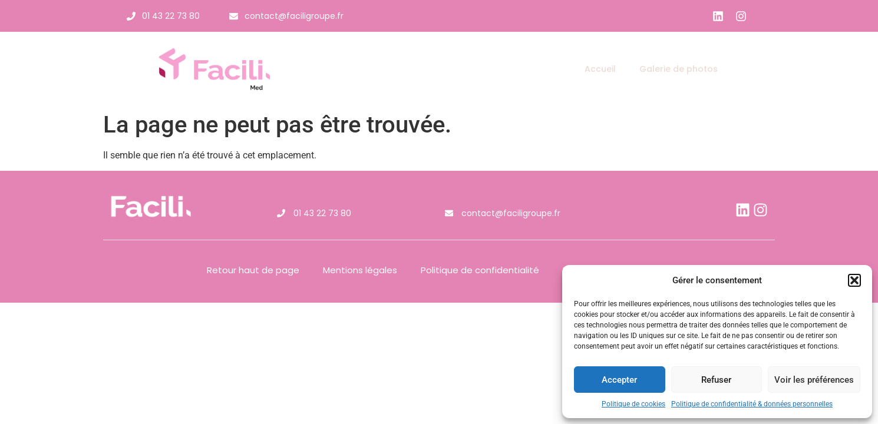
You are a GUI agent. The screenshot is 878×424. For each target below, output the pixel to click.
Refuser (716, 380)
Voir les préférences (814, 380)
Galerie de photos (678, 69)
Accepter (619, 380)
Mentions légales (360, 270)
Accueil (600, 69)
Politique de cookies (633, 404)
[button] (854, 280)
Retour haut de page (253, 270)
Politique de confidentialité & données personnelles (752, 404)
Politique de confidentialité (480, 270)
